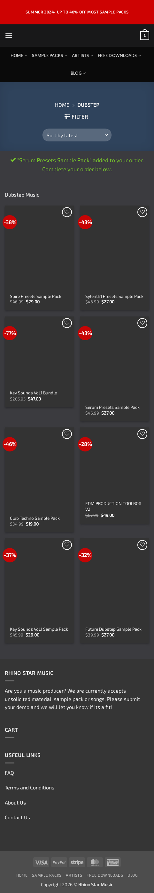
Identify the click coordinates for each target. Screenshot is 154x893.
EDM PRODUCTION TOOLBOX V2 (113, 506)
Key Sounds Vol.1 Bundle (33, 392)
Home (19, 56)
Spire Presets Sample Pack (35, 296)
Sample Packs (49, 56)
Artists (82, 56)
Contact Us (17, 817)
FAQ (9, 773)
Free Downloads (119, 56)
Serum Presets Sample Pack (112, 407)
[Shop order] (77, 135)
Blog (78, 73)
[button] (8, 35)
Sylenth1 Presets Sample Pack (114, 296)
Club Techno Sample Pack (35, 518)
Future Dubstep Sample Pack (113, 629)
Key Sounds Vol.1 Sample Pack (39, 629)
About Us (15, 802)
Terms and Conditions (29, 787)
